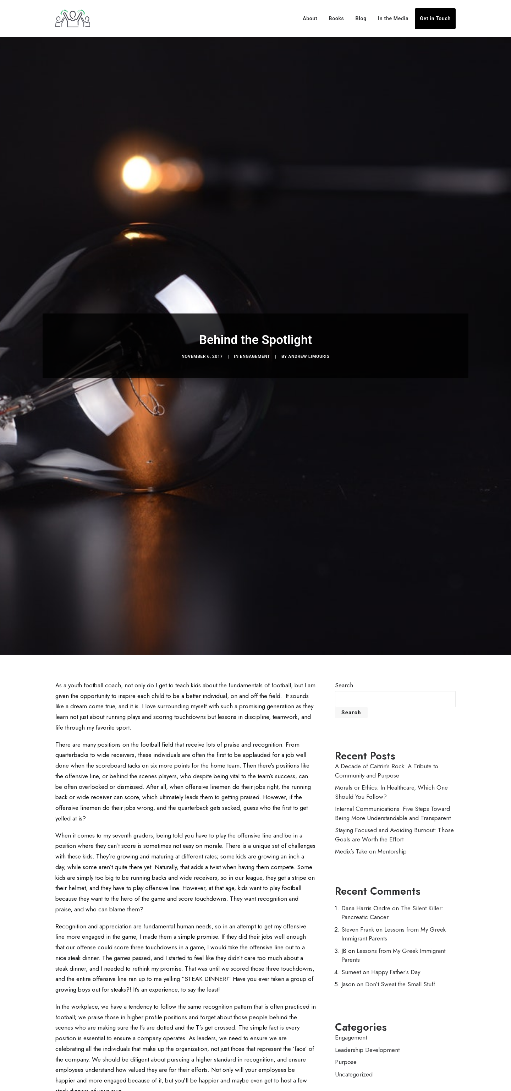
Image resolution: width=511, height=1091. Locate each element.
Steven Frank (357, 921)
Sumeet (351, 963)
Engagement (255, 352)
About (310, 18)
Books (336, 18)
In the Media (393, 18)
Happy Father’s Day (395, 963)
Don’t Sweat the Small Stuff (400, 976)
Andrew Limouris (308, 352)
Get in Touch (435, 18)
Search (344, 676)
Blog (361, 18)
